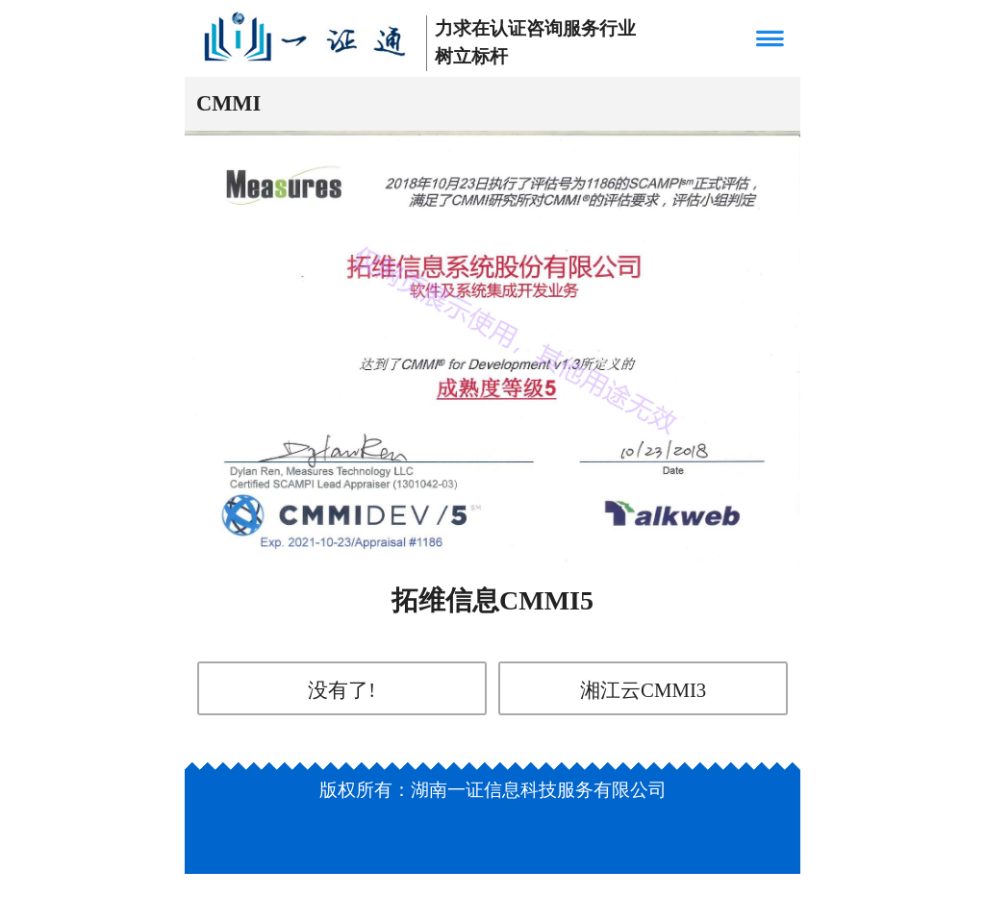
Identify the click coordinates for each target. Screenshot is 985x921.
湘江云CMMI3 (643, 690)
